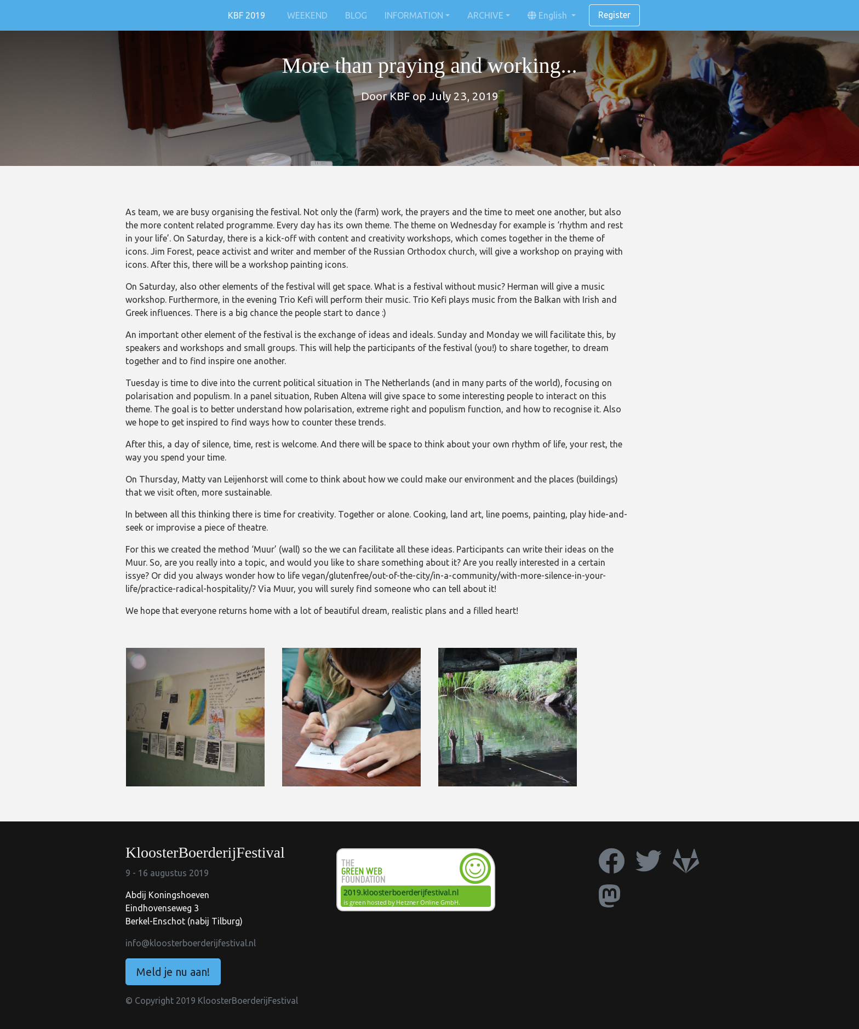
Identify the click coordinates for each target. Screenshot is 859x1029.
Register (614, 15)
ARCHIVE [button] (485, 15)
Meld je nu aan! (173, 971)
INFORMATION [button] (414, 15)
